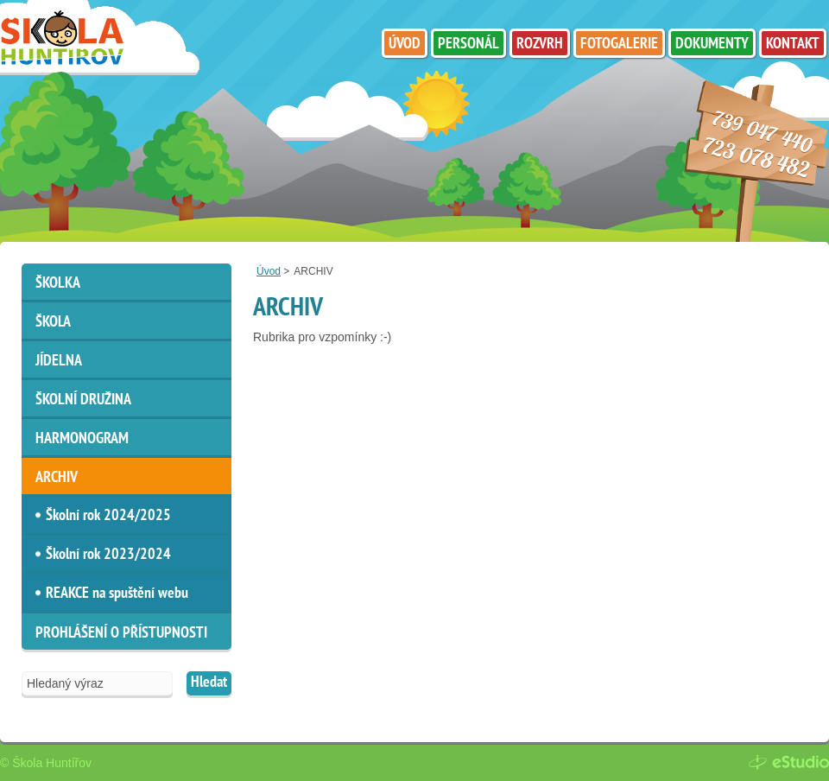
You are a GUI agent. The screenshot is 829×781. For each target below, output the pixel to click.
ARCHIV (56, 478)
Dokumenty (712, 44)
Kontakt (793, 44)
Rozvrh (539, 44)
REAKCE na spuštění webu (117, 594)
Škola (53, 323)
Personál (468, 44)
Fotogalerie (619, 44)
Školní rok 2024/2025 (108, 516)
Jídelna (58, 361)
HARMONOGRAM (82, 439)
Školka (57, 284)
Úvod (268, 271)
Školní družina (83, 400)
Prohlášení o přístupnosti (121, 634)
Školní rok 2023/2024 (108, 555)
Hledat (209, 683)
